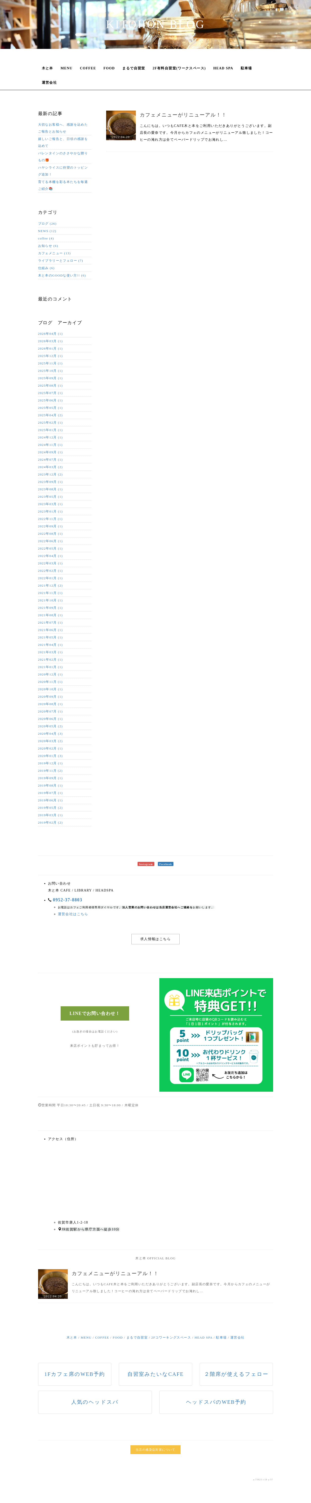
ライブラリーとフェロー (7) (60, 260)
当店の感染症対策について (155, 1449)
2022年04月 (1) (50, 556)
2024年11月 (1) (50, 445)
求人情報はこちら (155, 939)
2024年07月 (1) (50, 459)
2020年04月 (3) (50, 733)
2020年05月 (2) (50, 726)
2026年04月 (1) (50, 334)
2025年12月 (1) (50, 356)
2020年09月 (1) (50, 696)
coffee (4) (46, 238)
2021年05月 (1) (50, 637)
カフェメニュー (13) (54, 253)
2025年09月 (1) (50, 378)
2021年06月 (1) (50, 630)
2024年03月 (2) (50, 467)
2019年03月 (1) (50, 815)
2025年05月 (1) (50, 408)
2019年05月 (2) (50, 808)
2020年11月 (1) (50, 682)
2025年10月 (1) (50, 371)
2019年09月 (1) (50, 778)
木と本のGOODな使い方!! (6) (62, 275)
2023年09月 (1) (50, 482)
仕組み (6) (46, 268)
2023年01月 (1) (50, 511)
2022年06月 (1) (50, 541)
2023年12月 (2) (50, 474)
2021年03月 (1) (50, 652)
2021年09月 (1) (50, 608)
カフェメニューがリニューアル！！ (183, 115)
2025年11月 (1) (50, 363)
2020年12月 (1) (50, 674)
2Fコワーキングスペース (171, 1337)
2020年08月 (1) (50, 704)
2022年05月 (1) (50, 548)
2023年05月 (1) (50, 496)
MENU (66, 68)
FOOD (109, 68)
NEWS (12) (47, 231)
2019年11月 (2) (50, 770)
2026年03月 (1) (50, 341)
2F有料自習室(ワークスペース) (179, 68)
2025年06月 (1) (50, 400)
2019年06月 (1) (50, 800)
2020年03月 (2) (50, 741)
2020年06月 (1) (50, 719)
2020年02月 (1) (50, 748)
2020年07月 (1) (50, 711)
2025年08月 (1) (50, 385)
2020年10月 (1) (50, 689)
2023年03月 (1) (50, 504)
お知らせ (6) (48, 246)
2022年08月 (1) (50, 533)
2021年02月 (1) (50, 659)
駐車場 (246, 68)
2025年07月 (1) (50, 393)
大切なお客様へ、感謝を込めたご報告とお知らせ (63, 128)
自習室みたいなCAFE (155, 1374)
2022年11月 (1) (50, 519)
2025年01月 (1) (50, 430)
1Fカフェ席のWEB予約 (74, 1374)
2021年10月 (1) (50, 600)
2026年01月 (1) (50, 348)
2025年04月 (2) (50, 415)
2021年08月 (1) (50, 615)
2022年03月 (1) (50, 563)
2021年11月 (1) (50, 593)
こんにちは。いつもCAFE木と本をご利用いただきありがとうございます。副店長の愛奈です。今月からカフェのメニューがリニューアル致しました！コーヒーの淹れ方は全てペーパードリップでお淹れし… (206, 132)
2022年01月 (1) (50, 578)
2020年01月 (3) (50, 756)
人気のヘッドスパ (95, 1402)
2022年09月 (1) (50, 526)
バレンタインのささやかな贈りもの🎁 (63, 156)
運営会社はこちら (73, 914)
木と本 (47, 68)
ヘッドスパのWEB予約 (216, 1402)
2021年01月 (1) (50, 667)
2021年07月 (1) (50, 622)
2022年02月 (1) (50, 571)
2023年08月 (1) (50, 489)
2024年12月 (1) (50, 437)
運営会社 (49, 82)
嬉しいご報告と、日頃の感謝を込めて (63, 142)
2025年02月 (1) (50, 422)
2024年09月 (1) (50, 452)
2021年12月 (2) (50, 585)
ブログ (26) (47, 223)
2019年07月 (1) (50, 793)
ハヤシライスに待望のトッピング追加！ (63, 171)
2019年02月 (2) (50, 822)
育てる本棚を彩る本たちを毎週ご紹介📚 (63, 185)
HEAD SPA (223, 68)
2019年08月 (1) (50, 785)
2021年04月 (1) (50, 645)
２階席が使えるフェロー (236, 1374)
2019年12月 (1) (50, 763)
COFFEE (88, 68)
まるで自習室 (133, 68)
